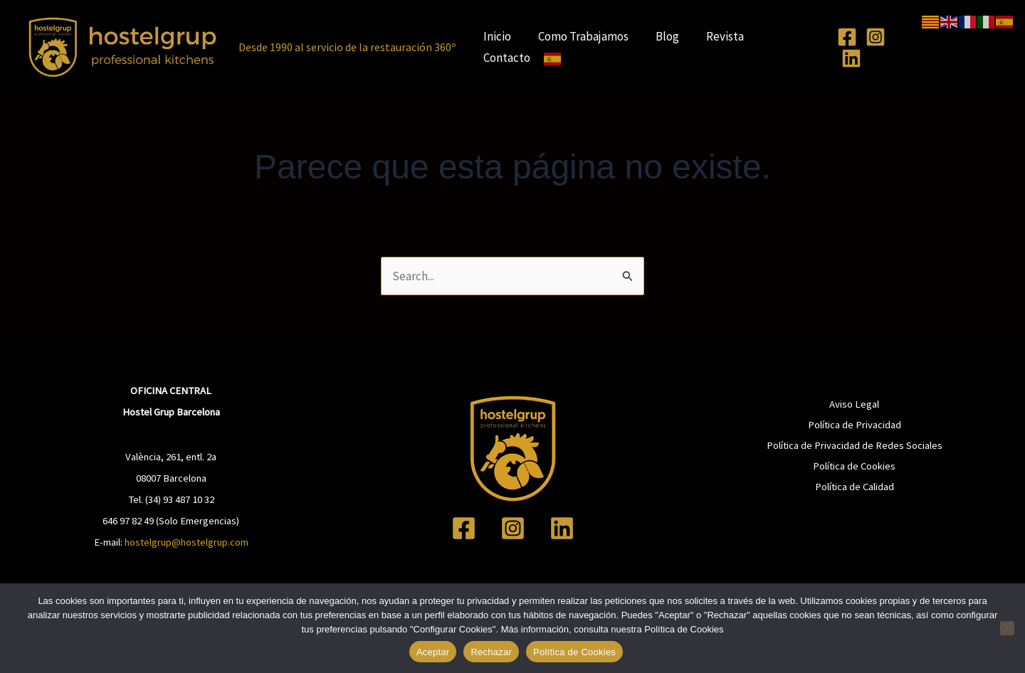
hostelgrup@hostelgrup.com (186, 542)
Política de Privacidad (854, 424)
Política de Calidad (854, 486)
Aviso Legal (854, 404)
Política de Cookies (854, 466)
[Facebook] (842, 37)
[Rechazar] (1007, 628)
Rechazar (491, 652)
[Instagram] (871, 37)
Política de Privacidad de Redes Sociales (854, 445)
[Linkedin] (846, 58)
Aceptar (433, 652)
